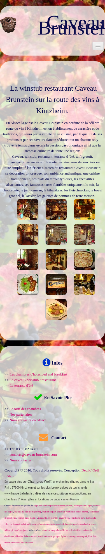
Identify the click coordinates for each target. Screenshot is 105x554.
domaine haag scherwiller (53, 530)
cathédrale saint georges (49, 536)
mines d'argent (38, 524)
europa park (81, 536)
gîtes (31, 499)
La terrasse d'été (21, 385)
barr (83, 518)
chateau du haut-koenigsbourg (27, 511)
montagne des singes (83, 505)
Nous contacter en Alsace (28, 420)
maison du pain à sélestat (54, 511)
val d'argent (15, 524)
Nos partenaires (21, 414)
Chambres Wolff (39, 482)
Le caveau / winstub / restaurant (33, 380)
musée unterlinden (81, 524)
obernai (85, 511)
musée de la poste (64, 524)
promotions (79, 493)
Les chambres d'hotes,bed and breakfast (38, 374)
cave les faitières (73, 530)
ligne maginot (31, 518)
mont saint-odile (73, 511)
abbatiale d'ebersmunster (26, 536)
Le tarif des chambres (25, 409)
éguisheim (75, 518)
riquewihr (42, 518)
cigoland (38, 505)
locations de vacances (52, 499)
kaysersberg (64, 518)
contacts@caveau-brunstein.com (33, 454)
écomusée (50, 524)
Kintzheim (26, 487)
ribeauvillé (53, 518)
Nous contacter (20, 460)
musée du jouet (20, 530)
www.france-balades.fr (18, 493)
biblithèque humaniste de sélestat (58, 505)
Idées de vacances (46, 493)
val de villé (26, 524)
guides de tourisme (72, 487)
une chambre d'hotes (66, 481)
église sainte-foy (68, 536)
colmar (21, 518)
